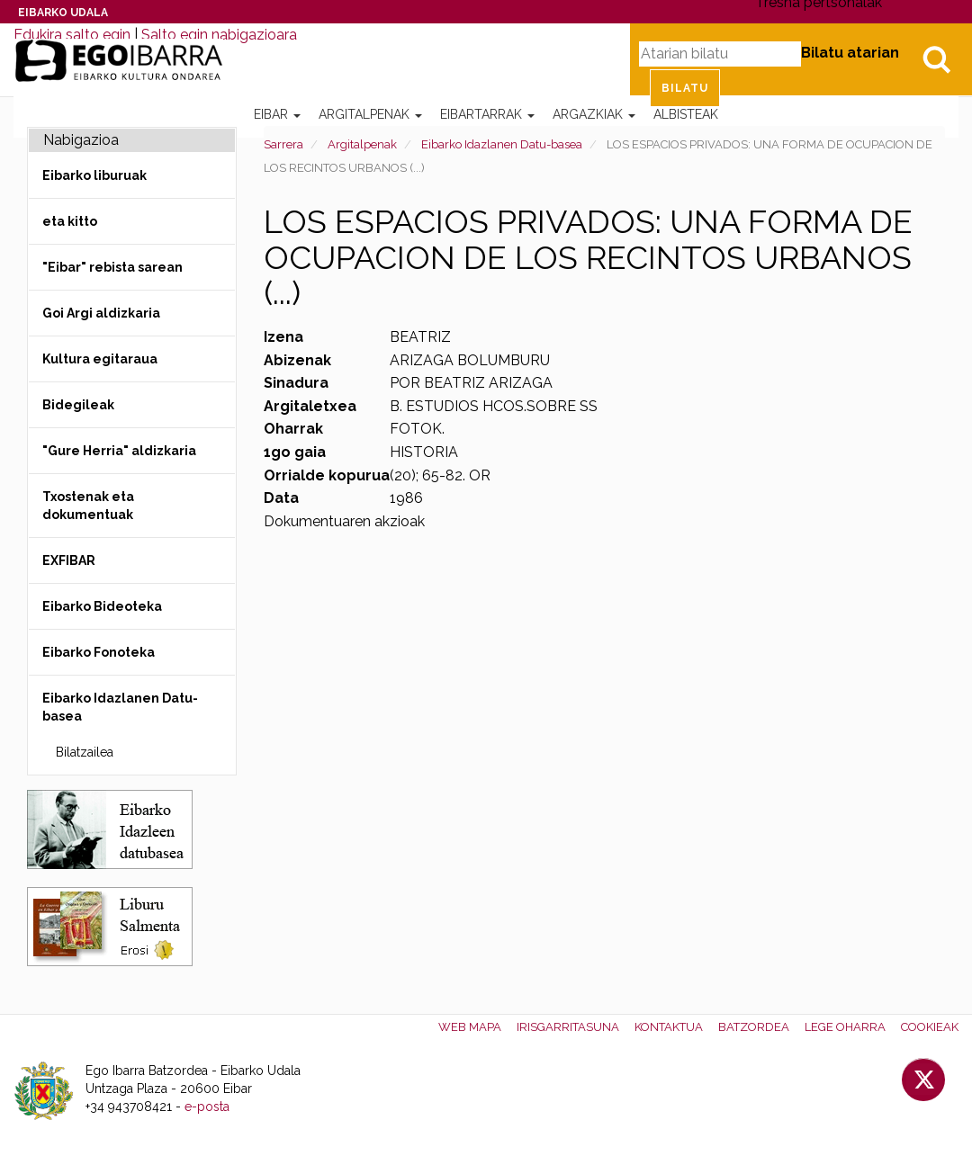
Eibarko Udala (63, 12)
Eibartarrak (487, 114)
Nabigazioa (81, 139)
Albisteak (685, 114)
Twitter (923, 1079)
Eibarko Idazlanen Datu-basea (501, 144)
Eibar (277, 114)
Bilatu (936, 59)
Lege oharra (845, 1027)
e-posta (207, 1106)
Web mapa (469, 1027)
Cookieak (929, 1027)
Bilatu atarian (850, 52)
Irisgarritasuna (568, 1027)
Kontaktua (668, 1027)
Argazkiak (594, 114)
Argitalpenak (370, 114)
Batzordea (753, 1027)
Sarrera (283, 144)
